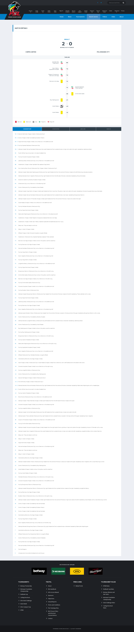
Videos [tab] (109, 129)
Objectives (51, 598)
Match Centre (93, 16)
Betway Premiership (26, 586)
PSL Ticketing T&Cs (53, 608)
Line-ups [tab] (82, 129)
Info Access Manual (53, 592)
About (121, 16)
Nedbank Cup (24, 594)
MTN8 (21, 610)
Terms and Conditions (54, 605)
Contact (50, 618)
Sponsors (51, 595)
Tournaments (80, 16)
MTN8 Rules (106, 586)
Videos (105, 16)
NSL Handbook (52, 589)
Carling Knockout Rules (108, 607)
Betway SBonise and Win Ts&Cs (109, 593)
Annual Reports (52, 602)
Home (61, 16)
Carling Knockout (25, 597)
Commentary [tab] (27, 129)
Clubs (113, 16)
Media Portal (79, 586)
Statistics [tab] (55, 129)
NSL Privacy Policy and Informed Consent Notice (53, 613)
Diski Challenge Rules (109, 602)
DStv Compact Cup (25, 607)
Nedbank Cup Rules (108, 589)
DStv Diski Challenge (26, 600)
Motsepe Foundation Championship (26, 590)
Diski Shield (23, 604)
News (69, 16)
